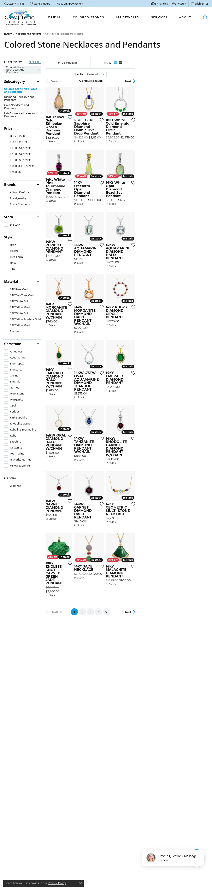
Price (8, 128)
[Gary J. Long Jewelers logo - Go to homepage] (20, 17)
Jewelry (8, 33)
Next (201, 81)
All (143, 719)
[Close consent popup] (80, 883)
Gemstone (12, 343)
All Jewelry (128, 17)
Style (8, 237)
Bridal (54, 17)
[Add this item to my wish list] (95, 143)
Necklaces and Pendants (28, 33)
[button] (179, 3)
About (185, 17)
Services (159, 17)
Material (11, 281)
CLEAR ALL (35, 62)
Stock (8, 217)
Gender (10, 478)
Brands (10, 184)
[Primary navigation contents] (120, 17)
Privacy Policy (57, 883)
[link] (15, 3)
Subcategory (14, 81)
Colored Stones (88, 17)
